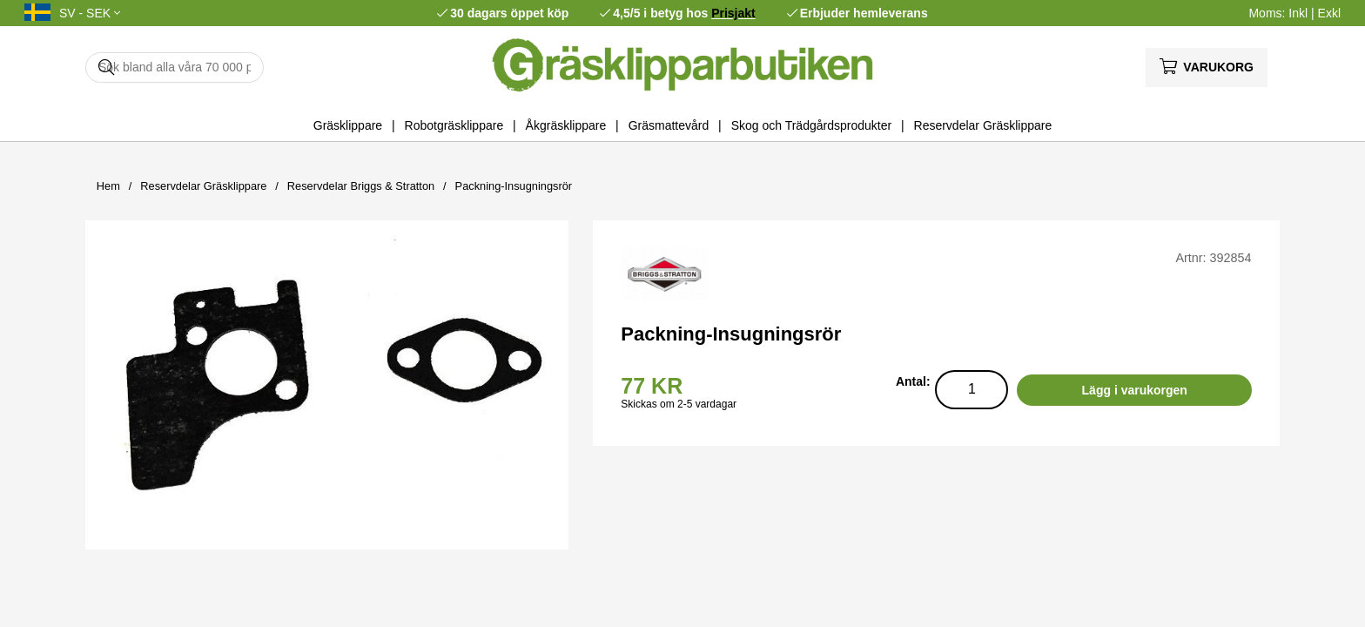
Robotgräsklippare (454, 125)
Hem (108, 185)
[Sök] (174, 67)
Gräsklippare (347, 125)
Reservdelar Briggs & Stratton (360, 185)
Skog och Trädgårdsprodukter (811, 125)
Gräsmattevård (669, 125)
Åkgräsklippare (566, 125)
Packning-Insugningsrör (513, 185)
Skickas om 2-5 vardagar (678, 404)
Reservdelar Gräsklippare (983, 125)
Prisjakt (733, 13)
